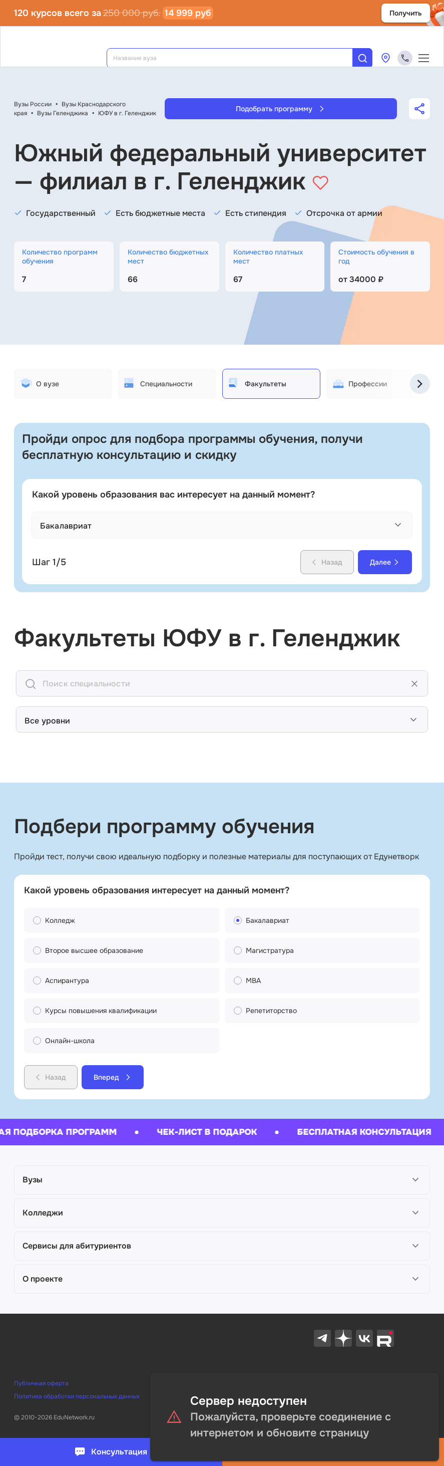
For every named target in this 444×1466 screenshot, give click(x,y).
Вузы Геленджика (62, 113)
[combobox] (236, 58)
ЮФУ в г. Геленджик (127, 113)
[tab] (63, 384)
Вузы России (33, 104)
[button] (222, 1180)
